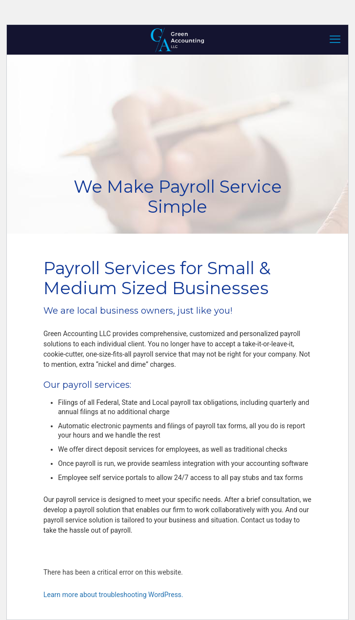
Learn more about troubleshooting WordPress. (113, 595)
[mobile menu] (335, 39)
